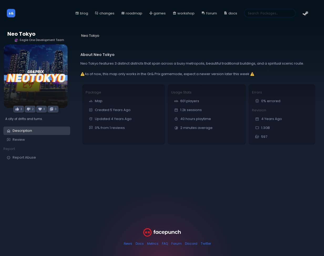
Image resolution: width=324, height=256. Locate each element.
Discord (191, 243)
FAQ (165, 243)
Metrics (152, 243)
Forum (176, 243)
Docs (140, 243)
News (128, 243)
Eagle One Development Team (39, 40)
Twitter (206, 243)
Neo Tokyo (21, 34)
